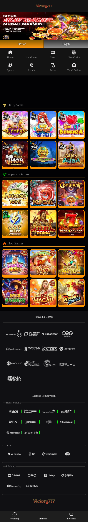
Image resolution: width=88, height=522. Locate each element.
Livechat (71, 516)
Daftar (21, 44)
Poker (53, 68)
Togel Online (74, 68)
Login (66, 44)
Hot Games (31, 55)
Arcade (31, 68)
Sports (10, 68)
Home (10, 55)
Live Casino (74, 55)
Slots (53, 55)
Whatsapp (14, 516)
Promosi (43, 516)
